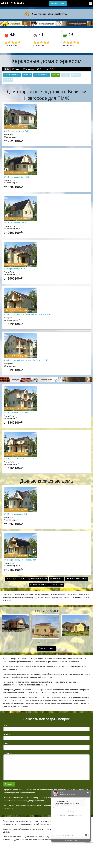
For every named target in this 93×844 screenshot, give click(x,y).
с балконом (27, 74)
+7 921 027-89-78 (12, 3)
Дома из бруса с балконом (15, 579)
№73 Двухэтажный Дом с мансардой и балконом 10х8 (27, 314)
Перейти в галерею (46, 648)
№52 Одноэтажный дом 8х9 (16, 131)
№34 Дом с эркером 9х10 (15, 223)
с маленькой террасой (12, 74)
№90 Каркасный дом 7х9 (14, 269)
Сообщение (46, 766)
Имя (46, 727)
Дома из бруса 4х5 (56, 579)
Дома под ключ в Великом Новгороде (46, 14)
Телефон (46, 736)
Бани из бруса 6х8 (57, 584)
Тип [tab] (7, 69)
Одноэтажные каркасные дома (76, 579)
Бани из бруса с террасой (38, 584)
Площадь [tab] (42, 69)
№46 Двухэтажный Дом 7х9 (16, 413)
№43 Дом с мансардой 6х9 (15, 514)
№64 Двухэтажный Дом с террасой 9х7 (21, 458)
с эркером (55, 74)
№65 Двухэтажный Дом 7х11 (16, 177)
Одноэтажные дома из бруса (37, 579)
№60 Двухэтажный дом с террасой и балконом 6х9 (26, 360)
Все (52, 69)
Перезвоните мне (57, 3)
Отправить (9, 784)
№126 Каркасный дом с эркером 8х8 (20, 560)
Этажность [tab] (29, 69)
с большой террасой (41, 74)
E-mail (46, 746)
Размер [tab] (16, 69)
